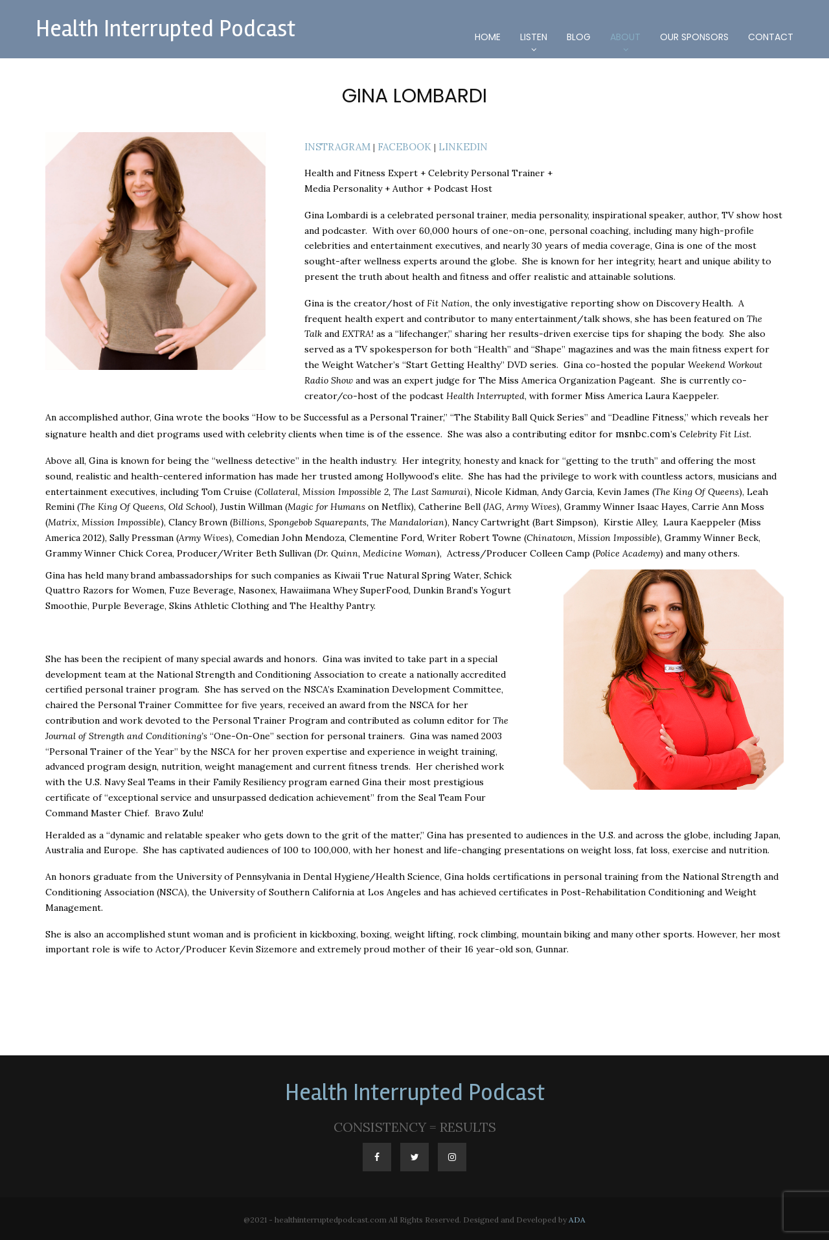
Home (488, 36)
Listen (533, 36)
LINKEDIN (454, 146)
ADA (577, 1217)
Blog (579, 36)
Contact (770, 36)
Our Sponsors (694, 36)
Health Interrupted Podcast (165, 29)
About (625, 36)
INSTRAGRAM (335, 146)
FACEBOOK (399, 146)
